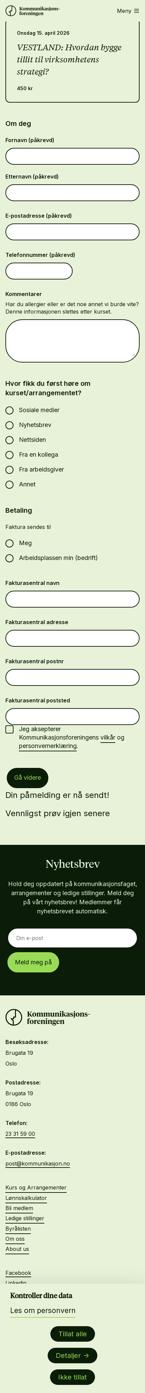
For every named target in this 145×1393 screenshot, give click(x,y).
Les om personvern (43, 1310)
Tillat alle (72, 1334)
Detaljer (68, 1355)
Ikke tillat (72, 1377)
